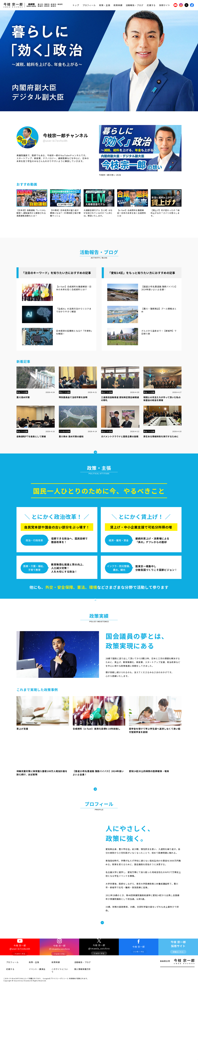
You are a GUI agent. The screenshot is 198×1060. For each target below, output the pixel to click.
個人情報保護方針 (79, 1010)
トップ (75, 5)
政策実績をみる (99, 811)
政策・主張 (104, 5)
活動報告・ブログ (134, 5)
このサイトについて (57, 1010)
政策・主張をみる (101, 610)
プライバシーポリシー (58, 1016)
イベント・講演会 (33, 1010)
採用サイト (164, 5)
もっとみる (101, 449)
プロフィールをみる (123, 956)
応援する (151, 5)
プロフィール (89, 5)
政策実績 (118, 5)
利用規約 (72, 1016)
